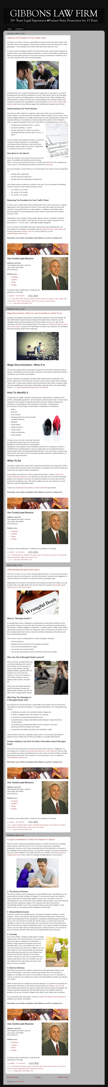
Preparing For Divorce (36, 1068)
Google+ (14, 285)
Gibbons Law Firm (28, 231)
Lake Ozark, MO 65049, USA (22, 303)
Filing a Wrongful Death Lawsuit (22, 825)
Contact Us (19, 29)
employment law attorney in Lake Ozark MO (31, 488)
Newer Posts (12, 1077)
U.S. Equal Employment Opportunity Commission (30, 387)
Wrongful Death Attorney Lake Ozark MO (46, 825)
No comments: (20, 296)
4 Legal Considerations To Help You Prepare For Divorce (31, 839)
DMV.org (63, 122)
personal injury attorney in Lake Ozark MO (42, 751)
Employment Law (17, 555)
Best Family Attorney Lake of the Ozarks (52, 1066)
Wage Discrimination (13, 557)
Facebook (14, 277)
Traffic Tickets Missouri (23, 301)
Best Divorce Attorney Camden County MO (25, 1066)
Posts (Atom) (20, 1081)
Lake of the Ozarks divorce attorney (52, 997)
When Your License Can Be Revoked (43, 301)
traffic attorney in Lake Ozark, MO (54, 229)
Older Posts (63, 1077)
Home (9, 29)
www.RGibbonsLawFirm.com (17, 233)
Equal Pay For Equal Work (58, 555)
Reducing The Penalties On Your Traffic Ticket (26, 38)
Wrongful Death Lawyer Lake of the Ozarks (30, 827)
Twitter (13, 282)
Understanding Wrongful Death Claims (23, 570)
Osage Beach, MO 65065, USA (23, 1071)
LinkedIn (14, 280)
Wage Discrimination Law (29, 557)
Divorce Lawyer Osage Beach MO (18, 1068)
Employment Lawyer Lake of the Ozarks (36, 555)
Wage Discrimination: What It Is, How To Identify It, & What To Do (34, 313)
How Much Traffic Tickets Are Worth (23, 298)
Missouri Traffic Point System (44, 298)
